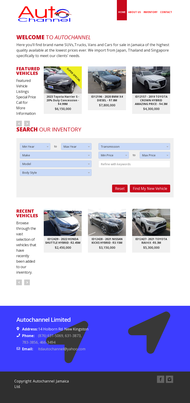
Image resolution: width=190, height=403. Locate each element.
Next (27, 123)
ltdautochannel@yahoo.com (61, 348)
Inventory (150, 12)
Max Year (70, 146)
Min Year (28, 146)
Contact (166, 12)
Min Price (107, 155)
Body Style (29, 172)
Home (122, 12)
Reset (120, 188)
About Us (134, 12)
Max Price (149, 155)
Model (26, 164)
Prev (19, 123)
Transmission (110, 146)
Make (26, 155)
